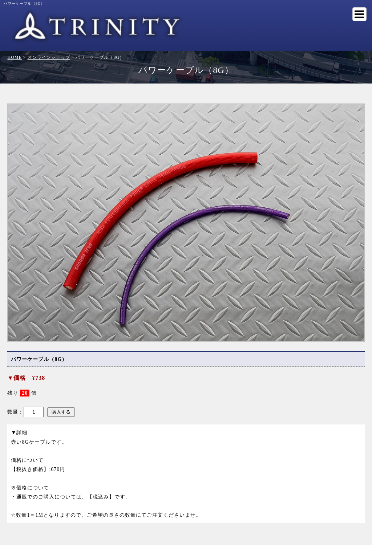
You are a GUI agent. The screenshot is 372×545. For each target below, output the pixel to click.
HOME (14, 57)
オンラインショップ (49, 57)
